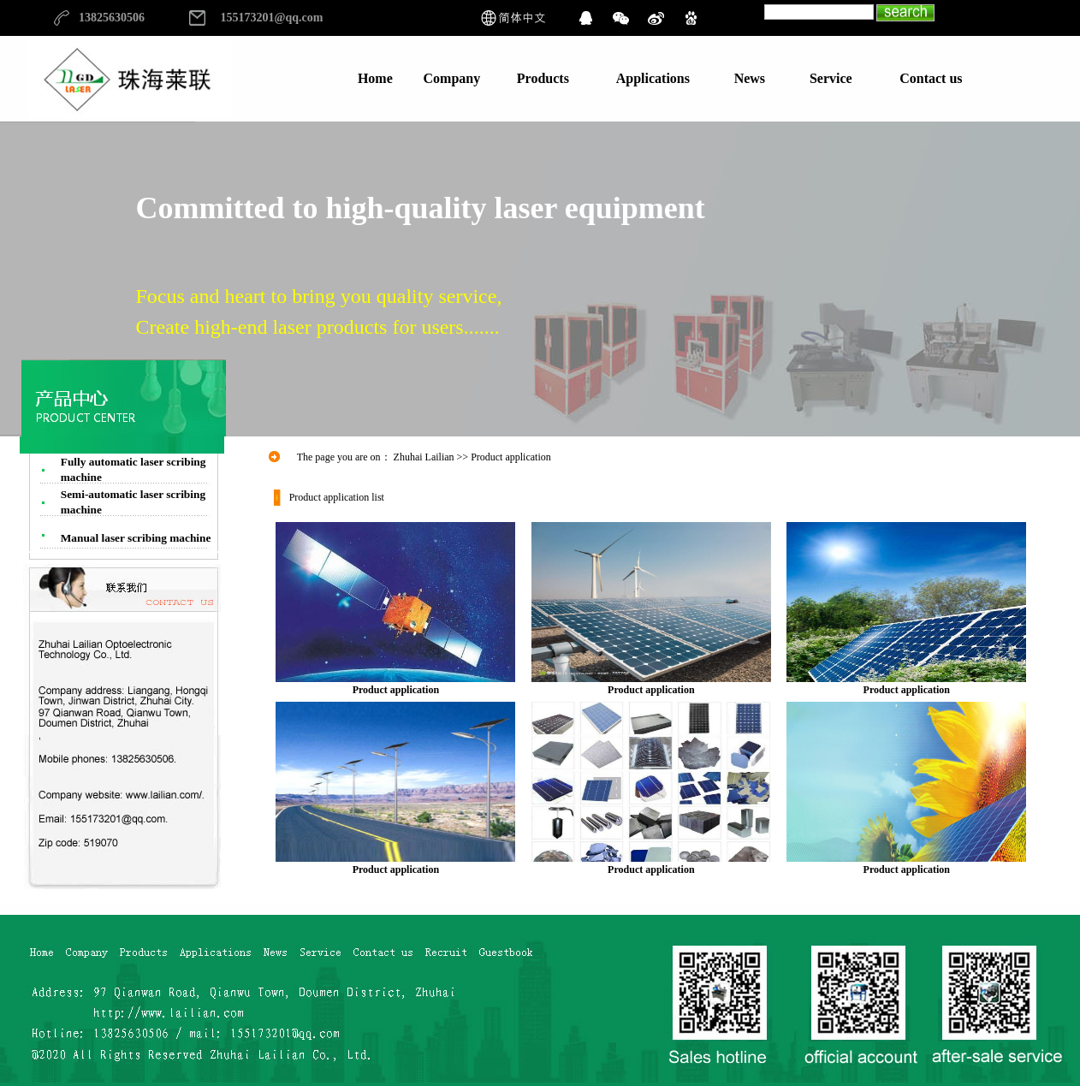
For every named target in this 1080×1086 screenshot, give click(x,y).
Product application (395, 684)
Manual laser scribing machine (136, 537)
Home (375, 78)
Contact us (930, 78)
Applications (653, 78)
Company (452, 78)
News (749, 78)
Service (831, 78)
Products (543, 78)
